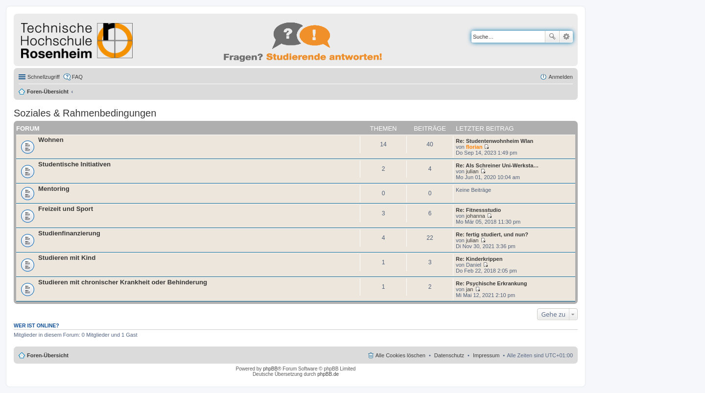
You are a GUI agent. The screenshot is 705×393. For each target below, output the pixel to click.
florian (474, 147)
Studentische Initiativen (74, 164)
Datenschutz (449, 355)
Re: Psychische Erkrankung (491, 283)
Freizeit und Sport (65, 208)
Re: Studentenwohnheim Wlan (494, 141)
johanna (475, 216)
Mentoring (54, 188)
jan (469, 289)
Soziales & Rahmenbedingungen (85, 113)
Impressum (486, 355)
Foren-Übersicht (48, 91)
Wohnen (51, 139)
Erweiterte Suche (566, 37)
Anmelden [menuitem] (560, 77)
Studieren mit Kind (66, 257)
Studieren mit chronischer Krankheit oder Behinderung (122, 282)
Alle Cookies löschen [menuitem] (400, 355)
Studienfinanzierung (69, 233)
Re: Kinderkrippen (479, 259)
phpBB (270, 368)
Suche (552, 37)
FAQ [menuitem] (77, 77)
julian (472, 171)
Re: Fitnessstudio (478, 210)
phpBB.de (328, 374)
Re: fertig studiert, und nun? (492, 234)
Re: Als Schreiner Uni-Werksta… (497, 165)
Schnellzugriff (43, 77)
